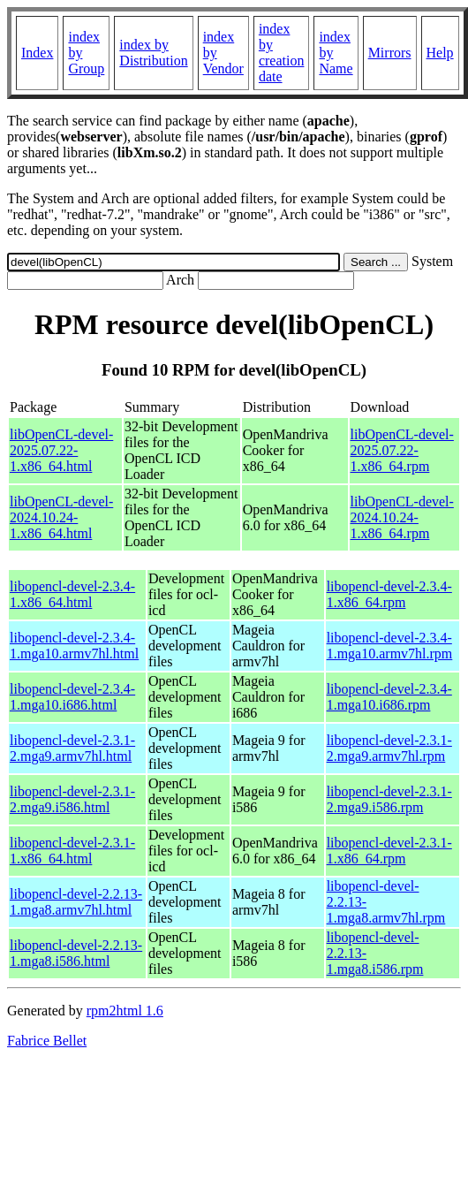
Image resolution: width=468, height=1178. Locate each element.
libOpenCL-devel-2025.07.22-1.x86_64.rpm (402, 450)
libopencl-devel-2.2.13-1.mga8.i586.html (76, 953)
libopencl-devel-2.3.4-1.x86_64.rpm (389, 594)
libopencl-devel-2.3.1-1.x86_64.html (72, 850)
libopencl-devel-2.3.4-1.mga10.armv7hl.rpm (390, 645)
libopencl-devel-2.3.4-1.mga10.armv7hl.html (74, 645)
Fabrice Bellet (47, 1040)
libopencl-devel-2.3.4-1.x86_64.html (72, 594)
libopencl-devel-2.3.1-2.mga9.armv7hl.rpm (389, 748)
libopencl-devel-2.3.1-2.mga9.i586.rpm (389, 799)
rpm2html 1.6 (125, 1010)
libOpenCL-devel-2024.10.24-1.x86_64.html (61, 517)
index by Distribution (153, 52)
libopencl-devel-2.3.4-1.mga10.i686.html (72, 696)
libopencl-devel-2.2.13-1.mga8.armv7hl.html (76, 901)
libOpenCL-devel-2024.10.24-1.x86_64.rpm (402, 517)
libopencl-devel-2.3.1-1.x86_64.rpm (389, 850)
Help (440, 52)
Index (37, 52)
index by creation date (282, 52)
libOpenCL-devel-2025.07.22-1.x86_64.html (61, 450)
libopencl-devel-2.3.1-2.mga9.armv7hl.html (72, 748)
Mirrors (389, 52)
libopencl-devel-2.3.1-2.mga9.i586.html (72, 799)
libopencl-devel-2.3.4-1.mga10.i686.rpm (389, 696)
